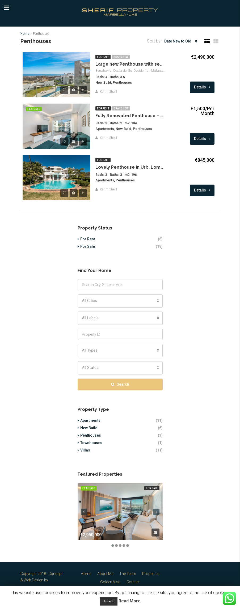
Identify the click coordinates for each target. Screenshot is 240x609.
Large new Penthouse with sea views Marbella (130, 64)
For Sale (103, 57)
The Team (127, 574)
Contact (133, 582)
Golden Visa (110, 582)
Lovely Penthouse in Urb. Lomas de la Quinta (130, 167)
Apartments (90, 420)
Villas (85, 450)
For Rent (103, 108)
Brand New (120, 57)
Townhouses (91, 443)
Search (120, 384)
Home (86, 574)
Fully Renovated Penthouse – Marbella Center (130, 115)
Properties (150, 574)
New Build (89, 428)
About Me (105, 574)
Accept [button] (108, 601)
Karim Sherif (108, 91)
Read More (130, 600)
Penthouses (90, 435)
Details (202, 87)
